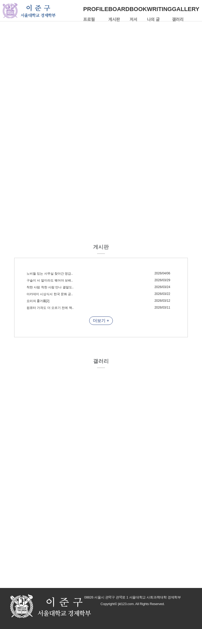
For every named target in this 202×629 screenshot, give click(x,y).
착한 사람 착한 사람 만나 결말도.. (50, 287)
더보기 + (101, 320)
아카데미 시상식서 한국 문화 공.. (50, 294)
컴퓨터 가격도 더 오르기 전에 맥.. (50, 308)
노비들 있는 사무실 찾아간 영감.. (50, 273)
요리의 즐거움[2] (38, 301)
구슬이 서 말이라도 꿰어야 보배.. (50, 280)
